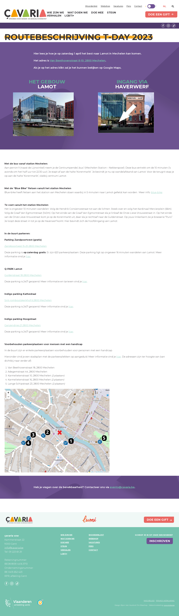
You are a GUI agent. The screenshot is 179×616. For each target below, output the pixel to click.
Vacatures (118, 6)
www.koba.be (169, 605)
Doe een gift (159, 14)
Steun (64, 546)
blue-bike (156, 192)
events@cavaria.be (122, 487)
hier (28, 256)
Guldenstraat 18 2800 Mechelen (23, 275)
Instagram (168, 26)
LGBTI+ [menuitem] (69, 15)
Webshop (105, 6)
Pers (128, 6)
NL (164, 6)
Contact (138, 6)
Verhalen (65, 550)
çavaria (25, 14)
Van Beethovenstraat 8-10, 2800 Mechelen (77, 60)
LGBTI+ (64, 554)
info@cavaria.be (13, 547)
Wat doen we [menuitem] (77, 12)
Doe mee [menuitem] (97, 12)
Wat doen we (67, 539)
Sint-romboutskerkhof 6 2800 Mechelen (28, 300)
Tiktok (174, 26)
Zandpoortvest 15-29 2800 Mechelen (25, 246)
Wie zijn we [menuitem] (55, 12)
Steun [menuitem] (111, 12)
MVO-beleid (149, 600)
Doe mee (65, 542)
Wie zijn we (66, 535)
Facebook (163, 26)
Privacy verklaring (165, 600)
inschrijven (159, 541)
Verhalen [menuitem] (54, 15)
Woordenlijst (91, 6)
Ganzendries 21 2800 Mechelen (22, 325)
